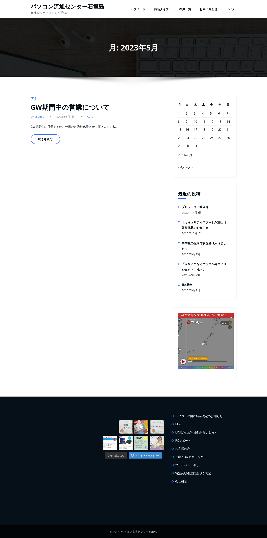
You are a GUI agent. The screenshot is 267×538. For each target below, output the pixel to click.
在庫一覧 (185, 9)
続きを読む (45, 139)
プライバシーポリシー (190, 465)
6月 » (189, 167)
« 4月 (181, 167)
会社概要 (181, 481)
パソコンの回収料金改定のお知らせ (199, 416)
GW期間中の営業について (70, 107)
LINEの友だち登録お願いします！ (197, 432)
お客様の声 (182, 449)
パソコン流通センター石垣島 (67, 6)
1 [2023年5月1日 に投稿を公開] (179, 113)
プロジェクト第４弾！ (196, 207)
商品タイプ (162, 9)
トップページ (137, 9)
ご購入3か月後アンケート (192, 457)
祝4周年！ (188, 285)
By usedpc (37, 116)
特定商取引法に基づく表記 (193, 473)
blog (232, 9)
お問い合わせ (210, 9)
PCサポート (183, 440)
